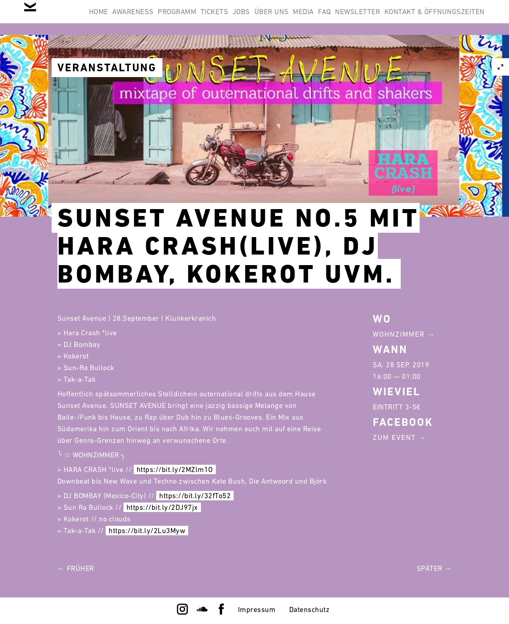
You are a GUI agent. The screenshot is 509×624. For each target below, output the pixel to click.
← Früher (75, 568)
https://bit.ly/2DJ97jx (162, 507)
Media (384, 17)
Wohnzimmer (399, 334)
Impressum (257, 609)
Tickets (267, 17)
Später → (434, 568)
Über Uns (343, 17)
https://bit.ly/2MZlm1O (175, 469)
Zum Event (394, 437)
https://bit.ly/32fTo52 (195, 496)
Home (123, 17)
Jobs (303, 17)
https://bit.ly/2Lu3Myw (147, 531)
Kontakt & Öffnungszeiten (430, 52)
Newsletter (457, 17)
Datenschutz (309, 609)
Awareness (167, 17)
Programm (220, 17)
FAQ (414, 17)
